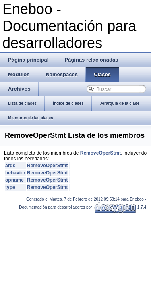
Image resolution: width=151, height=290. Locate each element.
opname (14, 180)
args (10, 165)
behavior (15, 173)
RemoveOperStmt (100, 153)
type (10, 187)
